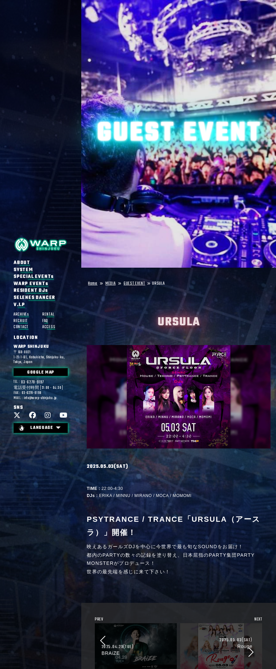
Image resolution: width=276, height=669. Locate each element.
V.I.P (19, 305)
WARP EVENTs (31, 284)
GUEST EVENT (134, 283)
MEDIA (110, 283)
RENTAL (48, 314)
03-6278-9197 (32, 382)
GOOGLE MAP (40, 372)
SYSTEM (23, 270)
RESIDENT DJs (31, 291)
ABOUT (22, 263)
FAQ (45, 321)
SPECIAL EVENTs (34, 277)
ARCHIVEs (21, 314)
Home (93, 283)
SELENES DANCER (34, 298)
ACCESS (48, 327)
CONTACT (21, 327)
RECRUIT (21, 321)
